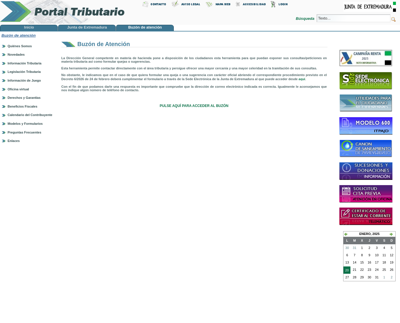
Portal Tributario (62, 12)
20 (346, 271)
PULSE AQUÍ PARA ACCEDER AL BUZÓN (194, 106)
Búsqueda (305, 18)
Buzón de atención (18, 35)
